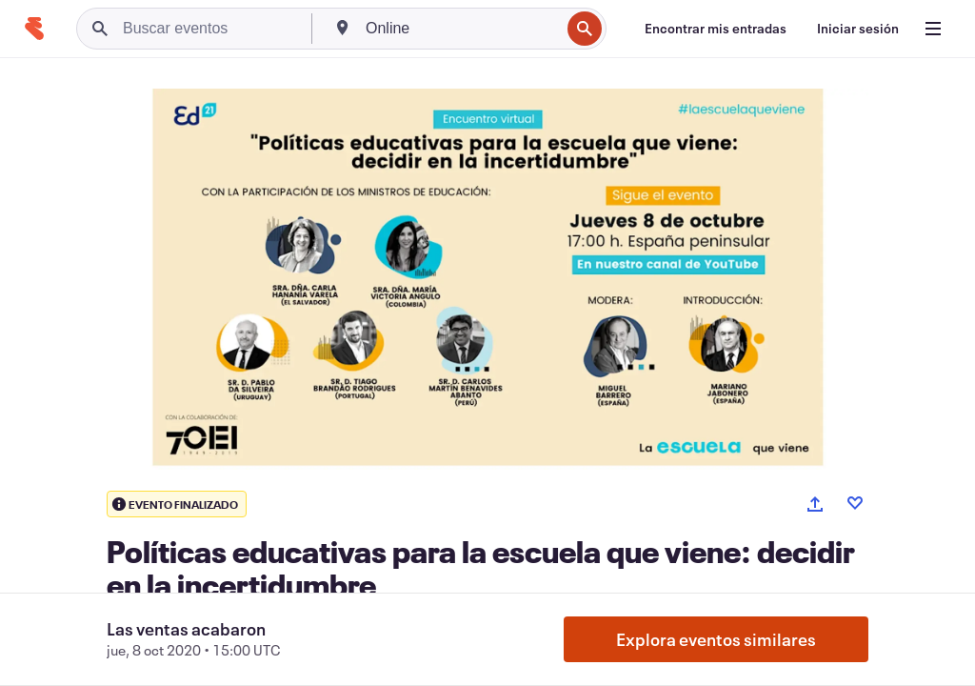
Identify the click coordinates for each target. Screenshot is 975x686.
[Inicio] (34, 28)
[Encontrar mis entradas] (715, 29)
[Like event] (855, 503)
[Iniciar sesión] (858, 29)
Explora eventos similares (716, 639)
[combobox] (460, 28)
